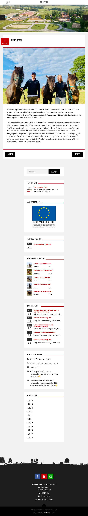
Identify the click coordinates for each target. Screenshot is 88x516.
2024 (30, 407)
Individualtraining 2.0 (42, 318)
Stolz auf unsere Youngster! (41, 359)
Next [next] (85, 17)
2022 (30, 415)
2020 (30, 422)
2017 (30, 433)
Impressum (38, 513)
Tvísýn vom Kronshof (42, 277)
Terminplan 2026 (40, 187)
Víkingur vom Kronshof (43, 270)
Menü (45, 2)
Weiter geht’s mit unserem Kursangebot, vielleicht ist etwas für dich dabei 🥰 (44, 374)
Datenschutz (49, 513)
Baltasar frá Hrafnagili (43, 291)
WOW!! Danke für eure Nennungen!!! (44, 363)
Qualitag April (35, 367)
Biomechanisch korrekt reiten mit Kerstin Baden (46, 311)
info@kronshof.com (45, 499)
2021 (30, 419)
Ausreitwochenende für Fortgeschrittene (43, 326)
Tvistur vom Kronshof (43, 263)
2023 (30, 411)
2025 (30, 404)
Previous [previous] (2, 17)
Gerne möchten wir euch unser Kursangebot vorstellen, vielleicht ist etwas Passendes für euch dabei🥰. (44, 383)
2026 (30, 400)
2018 (30, 430)
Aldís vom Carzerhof (42, 284)
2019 (30, 426)
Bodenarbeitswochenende (44, 332)
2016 (30, 437)
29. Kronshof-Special (42, 244)
